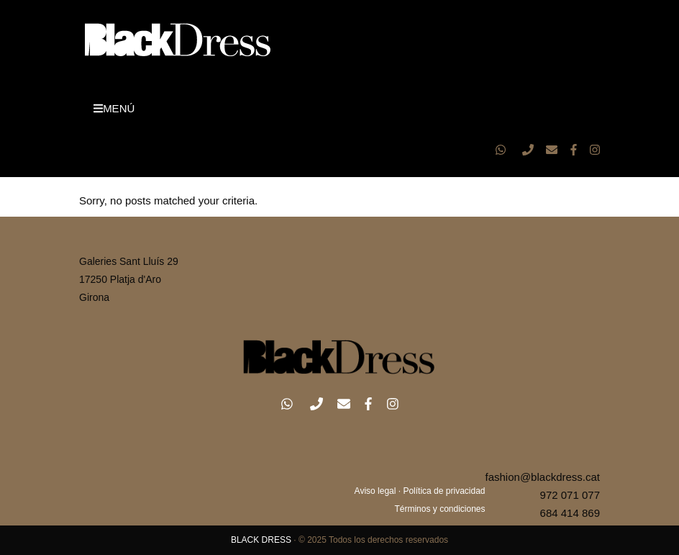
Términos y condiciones (439, 509)
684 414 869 (570, 513)
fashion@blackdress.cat (543, 477)
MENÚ (114, 108)
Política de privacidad (444, 491)
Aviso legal (375, 491)
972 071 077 (570, 495)
